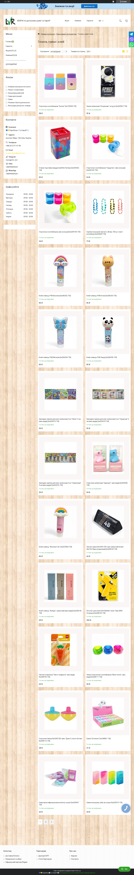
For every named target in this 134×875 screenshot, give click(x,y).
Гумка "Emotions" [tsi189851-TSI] (98, 739)
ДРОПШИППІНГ (11, 64)
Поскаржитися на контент (68, 873)
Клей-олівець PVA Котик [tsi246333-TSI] (101, 296)
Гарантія (90, 21)
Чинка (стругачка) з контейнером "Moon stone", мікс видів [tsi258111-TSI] (105, 676)
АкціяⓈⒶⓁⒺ (11, 51)
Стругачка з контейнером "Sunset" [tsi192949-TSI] (57, 106)
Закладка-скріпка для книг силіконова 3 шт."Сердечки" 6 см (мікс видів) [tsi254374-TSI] (107, 420)
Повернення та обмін (13, 859)
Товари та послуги (48, 34)
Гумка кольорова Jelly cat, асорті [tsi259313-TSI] (104, 802)
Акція (67, 21)
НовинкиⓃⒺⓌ (11, 55)
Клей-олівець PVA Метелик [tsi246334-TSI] (55, 357)
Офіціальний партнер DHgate (16, 862)
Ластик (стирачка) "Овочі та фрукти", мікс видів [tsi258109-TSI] (57, 676)
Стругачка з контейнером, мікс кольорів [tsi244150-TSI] (59, 232)
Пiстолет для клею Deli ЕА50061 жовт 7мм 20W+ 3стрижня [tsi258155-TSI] (104, 612)
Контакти (74, 859)
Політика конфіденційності (86, 873)
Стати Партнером (45, 859)
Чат (124, 869)
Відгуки (74, 856)
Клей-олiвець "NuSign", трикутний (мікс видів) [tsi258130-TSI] (60, 612)
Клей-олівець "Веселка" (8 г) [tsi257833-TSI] (55, 547)
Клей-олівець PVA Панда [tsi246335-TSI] (101, 357)
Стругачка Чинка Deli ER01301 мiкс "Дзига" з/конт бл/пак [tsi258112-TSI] (60, 740)
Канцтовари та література (66, 34)
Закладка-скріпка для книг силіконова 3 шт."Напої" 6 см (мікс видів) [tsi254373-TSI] (60, 420)
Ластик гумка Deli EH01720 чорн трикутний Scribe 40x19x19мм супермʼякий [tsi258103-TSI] (104, 548)
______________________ (16, 60)
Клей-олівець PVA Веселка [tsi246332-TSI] (55, 296)
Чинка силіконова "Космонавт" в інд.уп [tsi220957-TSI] (106, 106)
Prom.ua (78, 871)
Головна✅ (10, 41)
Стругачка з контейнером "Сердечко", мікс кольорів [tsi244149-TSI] (105, 169)
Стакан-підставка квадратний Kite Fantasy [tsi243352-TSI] (59, 169)
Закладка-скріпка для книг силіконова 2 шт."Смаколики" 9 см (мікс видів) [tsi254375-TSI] (60, 484)
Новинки (78, 21)
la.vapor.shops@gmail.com (15, 153)
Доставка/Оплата (12, 856)
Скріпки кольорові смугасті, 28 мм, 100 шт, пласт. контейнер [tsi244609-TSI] (104, 233)
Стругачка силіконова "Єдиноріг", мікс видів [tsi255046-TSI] (107, 484)
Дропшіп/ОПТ (43, 856)
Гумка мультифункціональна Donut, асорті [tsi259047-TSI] (59, 804)
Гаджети (9, 46)
